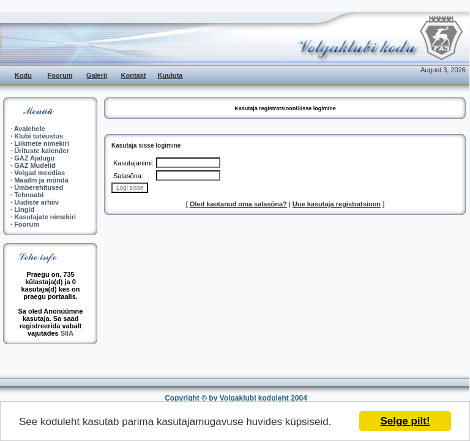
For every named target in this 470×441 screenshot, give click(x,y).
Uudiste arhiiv (36, 202)
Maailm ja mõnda (41, 180)
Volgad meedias (39, 172)
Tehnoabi (28, 194)
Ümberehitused (38, 187)
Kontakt (133, 75)
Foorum (60, 75)
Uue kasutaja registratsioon (337, 204)
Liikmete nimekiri (41, 143)
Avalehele (29, 128)
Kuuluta (170, 75)
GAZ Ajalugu (34, 158)
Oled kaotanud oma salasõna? (238, 204)
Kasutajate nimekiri (45, 217)
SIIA (67, 333)
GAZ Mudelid (35, 165)
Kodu (23, 75)
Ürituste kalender (41, 150)
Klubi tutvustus (38, 136)
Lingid (24, 209)
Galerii (96, 75)
